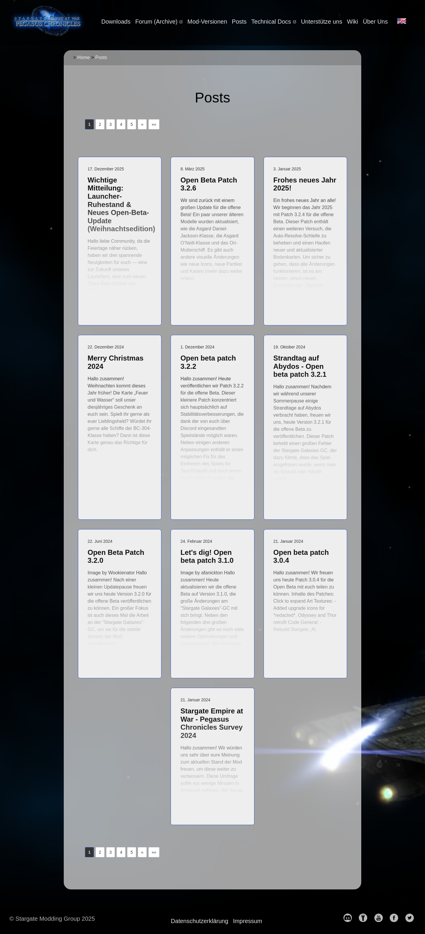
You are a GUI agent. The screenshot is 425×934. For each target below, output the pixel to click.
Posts (239, 21)
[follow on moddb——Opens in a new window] (365, 918)
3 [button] (110, 124)
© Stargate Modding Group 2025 (52, 918)
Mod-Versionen (207, 21)
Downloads (115, 21)
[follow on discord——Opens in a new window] (350, 918)
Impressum (247, 921)
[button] (142, 124)
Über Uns (375, 21)
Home (83, 57)
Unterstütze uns (321, 21)
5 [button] (131, 124)
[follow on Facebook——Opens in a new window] (396, 918)
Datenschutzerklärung (199, 921)
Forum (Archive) (157, 21)
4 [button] (121, 124)
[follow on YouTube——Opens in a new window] (381, 918)
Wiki (352, 21)
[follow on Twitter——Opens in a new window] (412, 918)
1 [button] (89, 124)
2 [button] (100, 124)
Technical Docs (272, 21)
